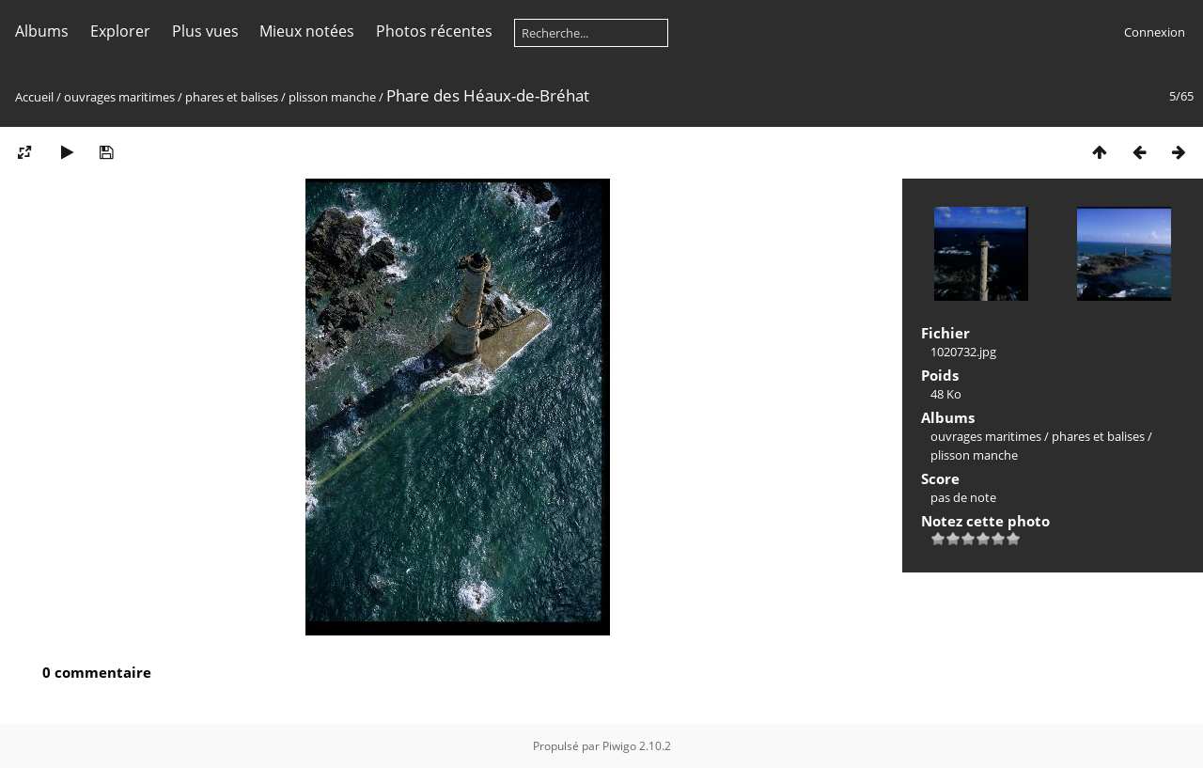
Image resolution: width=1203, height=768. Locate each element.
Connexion (1154, 32)
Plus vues (205, 31)
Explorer (120, 31)
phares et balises (231, 96)
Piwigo (619, 746)
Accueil (34, 96)
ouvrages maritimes (119, 96)
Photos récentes (434, 31)
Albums (42, 31)
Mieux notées (306, 31)
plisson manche (332, 96)
